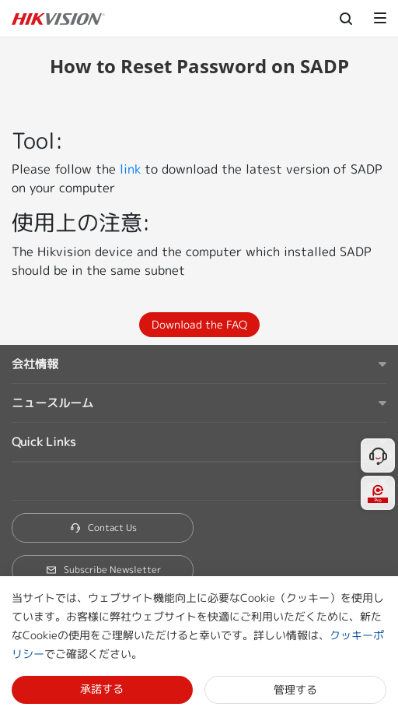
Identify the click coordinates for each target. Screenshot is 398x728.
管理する (295, 689)
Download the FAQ (199, 324)
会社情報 (35, 364)
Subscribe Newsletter (103, 569)
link (130, 169)
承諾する (102, 688)
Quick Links (43, 442)
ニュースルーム (52, 403)
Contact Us (103, 527)
